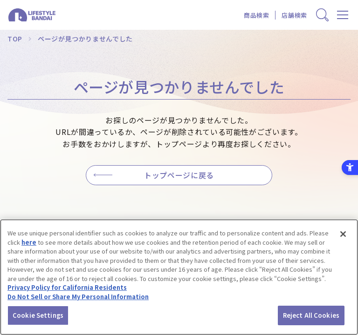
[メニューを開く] (342, 15)
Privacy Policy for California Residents (67, 287)
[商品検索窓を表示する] (322, 15)
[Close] (343, 234)
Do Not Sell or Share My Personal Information (78, 296)
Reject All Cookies (311, 315)
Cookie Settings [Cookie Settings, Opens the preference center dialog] (38, 315)
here (28, 242)
